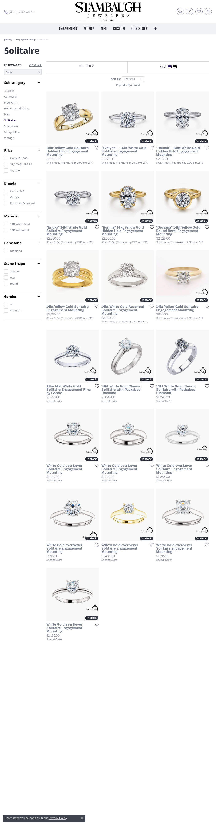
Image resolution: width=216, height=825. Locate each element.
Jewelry (8, 39)
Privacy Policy (58, 818)
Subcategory (14, 82)
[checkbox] (15, 158)
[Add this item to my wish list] (96, 148)
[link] (19, 11)
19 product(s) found (129, 85)
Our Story (139, 29)
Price (8, 150)
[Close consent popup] (82, 818)
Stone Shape (14, 263)
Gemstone (12, 243)
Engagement (68, 29)
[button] (180, 11)
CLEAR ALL (35, 65)
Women (89, 29)
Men (104, 29)
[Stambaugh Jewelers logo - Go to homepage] (108, 11)
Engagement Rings (26, 39)
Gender (10, 296)
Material (11, 216)
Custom (119, 29)
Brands (10, 183)
